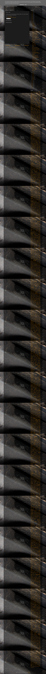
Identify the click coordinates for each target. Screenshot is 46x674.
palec (36, 406)
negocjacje (35, 359)
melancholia (32, 331)
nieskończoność (32, 371)
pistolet (39, 421)
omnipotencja (38, 396)
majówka (37, 319)
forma (39, 208)
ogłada (36, 393)
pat (38, 412)
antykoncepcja (35, 104)
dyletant (38, 179)
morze (35, 346)
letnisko (38, 308)
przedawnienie (38, 469)
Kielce (35, 267)
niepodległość (36, 368)
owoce (39, 404)
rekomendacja (35, 498)
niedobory (36, 362)
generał (37, 214)
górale (31, 223)
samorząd (39, 522)
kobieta (39, 272)
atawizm (32, 112)
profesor (39, 459)
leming (33, 308)
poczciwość (37, 427)
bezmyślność (35, 124)
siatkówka (37, 532)
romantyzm (34, 505)
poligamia (37, 435)
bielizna (39, 128)
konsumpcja (32, 287)
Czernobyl (32, 155)
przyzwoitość (34, 486)
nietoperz (36, 374)
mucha (34, 348)
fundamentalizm (32, 211)
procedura (34, 458)
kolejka (39, 274)
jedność (33, 254)
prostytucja (32, 463)
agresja (31, 95)
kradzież (37, 294)
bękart (31, 127)
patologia (32, 413)
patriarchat (35, 413)
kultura (36, 302)
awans (39, 115)
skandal (31, 535)
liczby (33, 310)
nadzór (36, 351)
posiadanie (34, 443)
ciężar (34, 148)
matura (33, 328)
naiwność (32, 353)
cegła (32, 140)
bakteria (33, 118)
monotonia (32, 345)
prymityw (36, 466)
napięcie (35, 354)
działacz (31, 185)
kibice (31, 267)
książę (33, 300)
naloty (37, 353)
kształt (39, 300)
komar (35, 276)
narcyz (34, 355)
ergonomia (39, 198)
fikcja (39, 205)
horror (35, 236)
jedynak (38, 254)
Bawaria (35, 121)
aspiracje (39, 110)
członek (35, 155)
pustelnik (31, 489)
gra (38, 223)
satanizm (32, 526)
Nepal (39, 359)
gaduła (39, 211)
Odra (36, 391)
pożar (33, 449)
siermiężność (33, 533)
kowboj (39, 293)
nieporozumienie (32, 369)
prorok (31, 462)
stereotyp (33, 552)
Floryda (31, 208)
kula (33, 302)
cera (37, 141)
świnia (13, 17)
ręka (34, 503)
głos (33, 217)
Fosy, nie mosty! (34, 38)
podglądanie (36, 428)
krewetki (36, 296)
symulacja (36, 561)
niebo (33, 361)
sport (31, 546)
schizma (34, 528)
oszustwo (32, 403)
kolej (37, 274)
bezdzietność (34, 123)
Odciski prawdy (34, 58)
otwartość (35, 404)
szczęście (32, 565)
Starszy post (26, 45)
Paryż (39, 411)
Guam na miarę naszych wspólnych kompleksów (35, 57)
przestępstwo (38, 476)
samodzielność (38, 520)
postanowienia (32, 444)
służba (31, 540)
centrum (34, 141)
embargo (36, 195)
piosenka (36, 420)
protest (35, 464)
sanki (38, 525)
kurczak (35, 303)
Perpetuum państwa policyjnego (36, 39)
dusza (35, 178)
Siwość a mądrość (34, 69)
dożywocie (39, 176)
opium (38, 398)
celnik (38, 140)
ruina (39, 514)
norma (36, 381)
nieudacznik (39, 374)
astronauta (32, 111)
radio (35, 491)
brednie (39, 135)
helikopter (37, 230)
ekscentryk (36, 190)
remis (33, 500)
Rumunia (31, 515)
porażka (32, 441)
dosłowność (35, 175)
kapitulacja (32, 261)
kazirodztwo (32, 266)
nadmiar (39, 350)
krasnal (34, 295)
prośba (35, 463)
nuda (34, 383)
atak (39, 111)
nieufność (36, 375)
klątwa (39, 269)
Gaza (36, 213)
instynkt (34, 246)
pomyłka (37, 438)
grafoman (32, 224)
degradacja (32, 160)
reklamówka (32, 498)
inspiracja (32, 246)
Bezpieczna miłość (34, 30)
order (39, 400)
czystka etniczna (36, 156)
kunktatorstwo (32, 303)
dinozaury (39, 168)
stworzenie (37, 556)
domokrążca (34, 173)
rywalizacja (36, 516)
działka (37, 185)
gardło (32, 212)
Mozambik (37, 347)
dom (37, 172)
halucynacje (37, 228)
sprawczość (32, 547)
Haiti (32, 228)
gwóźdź (39, 227)
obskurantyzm (39, 386)
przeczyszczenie (32, 469)
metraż (39, 332)
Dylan (34, 179)
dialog (33, 168)
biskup (37, 130)
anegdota (31, 102)
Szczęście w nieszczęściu (35, 65)
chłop (37, 144)
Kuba (31, 301)
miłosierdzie (32, 338)
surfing (31, 558)
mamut (35, 322)
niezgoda (39, 378)
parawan (33, 410)
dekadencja (34, 160)
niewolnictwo (38, 377)
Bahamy (39, 117)
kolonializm (37, 275)
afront (36, 94)
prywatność (39, 467)
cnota (39, 149)
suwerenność (32, 559)
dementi (39, 162)
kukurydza (32, 302)
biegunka (37, 128)
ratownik (37, 493)
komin (39, 277)
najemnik (34, 353)
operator (34, 398)
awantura (31, 116)
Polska (35, 437)
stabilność (38, 548)
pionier (33, 420)
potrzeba (32, 446)
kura (34, 303)
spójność (35, 546)
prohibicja (37, 460)
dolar (36, 172)
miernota (34, 335)
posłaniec (37, 443)
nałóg (39, 353)
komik (38, 277)
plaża (39, 423)
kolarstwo (33, 274)
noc (39, 380)
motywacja (34, 347)
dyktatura (32, 179)
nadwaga (32, 351)
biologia (34, 130)
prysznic (31, 467)
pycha (31, 490)
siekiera (31, 533)
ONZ (33, 397)
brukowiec (39, 136)
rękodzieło (36, 503)
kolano (31, 274)
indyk (34, 243)
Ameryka (32, 99)
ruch (38, 514)
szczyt (39, 565)
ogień (31, 393)
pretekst (33, 456)
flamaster (37, 207)
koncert (34, 282)
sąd (38, 526)
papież (31, 409)
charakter (32, 143)
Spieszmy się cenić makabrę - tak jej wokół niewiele (36, 32)
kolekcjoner (32, 275)
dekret (39, 160)
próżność (33, 466)
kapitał (37, 260)
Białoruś (33, 127)
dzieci (39, 185)
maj (33, 319)
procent (36, 458)
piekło (31, 417)
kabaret (34, 256)
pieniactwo (32, 418)
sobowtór (39, 541)
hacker (31, 228)
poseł (31, 443)
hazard (31, 230)
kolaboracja (37, 273)
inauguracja (33, 242)
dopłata (35, 174)
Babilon (34, 117)
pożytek (37, 449)
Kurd (37, 303)
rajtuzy (34, 492)
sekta (39, 529)
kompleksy (32, 279)
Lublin (31, 314)
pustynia (37, 489)
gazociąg (39, 213)
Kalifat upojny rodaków (35, 33)
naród (39, 355)
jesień (34, 255)
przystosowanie (35, 484)
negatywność (32, 359)
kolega (36, 274)
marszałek (35, 324)
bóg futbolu (35, 134)
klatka (34, 269)
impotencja (35, 241)
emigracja (32, 196)
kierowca (39, 267)
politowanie (32, 436)
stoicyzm (35, 553)
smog (34, 540)
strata (37, 554)
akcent (33, 95)
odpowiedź (32, 391)
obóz (36, 385)
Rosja (39, 505)
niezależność (36, 378)
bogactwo (32, 133)
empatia (39, 196)
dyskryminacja (38, 182)
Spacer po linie (34, 68)
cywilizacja (32, 152)
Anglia (38, 102)
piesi (39, 418)
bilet (35, 129)
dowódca (37, 176)
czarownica (35, 153)
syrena (36, 562)
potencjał (39, 445)
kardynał (39, 262)
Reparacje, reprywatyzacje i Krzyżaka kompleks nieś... (35, 63)
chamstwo (37, 142)
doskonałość (32, 175)
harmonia (39, 229)
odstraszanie (39, 391)
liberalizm (36, 309)
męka (37, 333)
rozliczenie (32, 509)
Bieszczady (32, 129)
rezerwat (31, 503)
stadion (34, 549)
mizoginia (32, 341)
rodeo (35, 504)
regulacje (31, 496)
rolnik (31, 505)
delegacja (31, 161)
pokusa (33, 434)
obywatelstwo (39, 387)
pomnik (31, 438)
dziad (33, 184)
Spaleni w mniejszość (34, 55)
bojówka (38, 133)
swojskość (39, 559)
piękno (31, 419)
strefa (33, 555)
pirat (35, 421)
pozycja (31, 449)
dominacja (32, 173)
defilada (35, 159)
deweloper (37, 166)
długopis (37, 169)
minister (39, 338)
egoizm (39, 188)
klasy (31, 269)
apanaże (36, 105)
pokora (39, 433)
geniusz (39, 214)
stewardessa (39, 552)
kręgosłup (38, 296)
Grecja (39, 224)
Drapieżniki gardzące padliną (35, 48)
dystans (37, 183)
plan (39, 422)
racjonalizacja (38, 490)
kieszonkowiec (32, 268)
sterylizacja (36, 552)
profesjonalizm (35, 459)
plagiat (38, 422)
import (39, 240)
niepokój (39, 368)
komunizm (35, 281)
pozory (39, 448)
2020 (32, 18)
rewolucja (38, 502)
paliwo (31, 407)
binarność (39, 129)
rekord (31, 499)
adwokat (39, 93)
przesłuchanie (34, 476)
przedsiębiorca (35, 470)
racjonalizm (32, 491)
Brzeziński (36, 137)
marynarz (34, 325)
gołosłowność (35, 220)
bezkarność (32, 124)
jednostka (31, 254)
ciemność (34, 147)
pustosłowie (34, 489)
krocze (39, 296)
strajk (33, 554)
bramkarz (38, 134)
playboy (38, 423)
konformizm (38, 283)
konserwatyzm (32, 286)
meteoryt (38, 332)
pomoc (34, 438)
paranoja (39, 409)
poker (33, 433)
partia (31, 411)
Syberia (31, 560)
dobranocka (34, 170)
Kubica (34, 301)
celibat (36, 140)
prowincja (32, 465)
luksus (34, 315)
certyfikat (31, 142)
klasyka (33, 269)
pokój (31, 434)
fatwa (35, 204)
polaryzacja (39, 434)
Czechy (39, 153)
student (31, 556)
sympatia (34, 561)
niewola (35, 377)
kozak (31, 294)
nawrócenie (36, 358)
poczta (39, 427)
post (39, 443)
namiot (31, 354)
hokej (39, 233)
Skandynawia (34, 535)
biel (38, 128)
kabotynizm (38, 256)
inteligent (31, 248)
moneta (34, 344)
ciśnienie (33, 149)
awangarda (37, 115)
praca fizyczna (32, 450)
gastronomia (39, 212)
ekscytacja (39, 190)
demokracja (38, 163)
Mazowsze (36, 328)
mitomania (36, 340)
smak (33, 540)
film (31, 206)
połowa (39, 437)
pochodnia (35, 426)
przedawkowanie (35, 469)
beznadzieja (39, 124)
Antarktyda (32, 104)
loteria (33, 313)
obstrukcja (32, 387)
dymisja (32, 180)
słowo (38, 538)
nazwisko (39, 358)
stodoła (33, 553)
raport (31, 493)
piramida (39, 420)
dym (39, 179)
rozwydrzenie (38, 512)
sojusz (39, 542)
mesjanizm (34, 332)
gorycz (35, 221)
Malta (36, 320)
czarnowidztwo (32, 153)
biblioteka (38, 127)
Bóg (33, 134)
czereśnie (39, 154)
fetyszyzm (38, 205)
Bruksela (32, 137)
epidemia (32, 198)
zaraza (15, 17)
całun (31, 140)
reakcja (39, 493)
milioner (37, 337)
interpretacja (32, 249)
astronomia (35, 111)
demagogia (39, 161)
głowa (38, 217)
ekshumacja (35, 191)
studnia (34, 556)
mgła (34, 334)
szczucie (36, 565)
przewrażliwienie (38, 479)
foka (35, 208)
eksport (39, 192)
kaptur (35, 261)
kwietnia (33, 75)
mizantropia (38, 340)
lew (39, 308)
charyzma (34, 143)
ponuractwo (39, 439)
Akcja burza (33, 54)
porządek (37, 442)
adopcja (34, 93)
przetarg (37, 478)
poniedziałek (34, 439)
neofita (37, 359)
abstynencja (34, 92)
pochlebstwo (32, 426)
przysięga (39, 483)
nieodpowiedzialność (33, 366)
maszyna (39, 326)
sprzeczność (32, 548)
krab (35, 294)
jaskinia (31, 253)
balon (39, 118)
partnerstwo (33, 411)
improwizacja (38, 241)
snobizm (35, 541)
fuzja (38, 211)
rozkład (33, 508)
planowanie (33, 423)
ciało (32, 146)
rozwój (36, 512)
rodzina (38, 504)
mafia (36, 318)
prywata (35, 467)
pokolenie (37, 433)
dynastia (35, 180)
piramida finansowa (33, 421)
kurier (38, 303)
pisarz (37, 421)
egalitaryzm (32, 188)
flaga (35, 207)
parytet (38, 411)
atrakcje (39, 112)
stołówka (38, 553)
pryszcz (39, 466)
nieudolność (32, 375)
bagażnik (36, 117)
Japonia (36, 252)
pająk (33, 406)
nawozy (34, 358)
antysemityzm (32, 105)
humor (37, 237)
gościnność (32, 222)
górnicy (33, 223)
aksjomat (39, 95)
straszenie (35, 554)
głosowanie (35, 217)
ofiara (38, 392)
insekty (39, 245)
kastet (39, 263)
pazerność (33, 414)
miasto (38, 334)
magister (31, 319)
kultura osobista (38, 302)
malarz (39, 319)
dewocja (39, 166)
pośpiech (37, 444)
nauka (31, 358)
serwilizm (32, 532)
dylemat (36, 179)
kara (39, 261)
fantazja (34, 203)
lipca (33, 72)
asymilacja (38, 111)
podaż (34, 428)
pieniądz (34, 418)
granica (34, 224)
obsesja (36, 386)
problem (39, 457)
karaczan (35, 262)
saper (39, 525)
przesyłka (34, 477)
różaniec (33, 514)
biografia (31, 130)
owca (37, 404)
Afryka (38, 94)
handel (31, 229)
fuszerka (35, 211)
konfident (31, 283)
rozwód (34, 512)
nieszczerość (39, 372)
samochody (32, 520)
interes (36, 248)
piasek (38, 416)
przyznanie (32, 486)
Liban (33, 309)
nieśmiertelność (38, 373)
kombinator (39, 276)
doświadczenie (38, 175)
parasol (31, 410)
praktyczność (37, 451)
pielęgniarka (33, 417)
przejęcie (35, 471)
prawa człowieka (33, 452)
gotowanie (35, 222)
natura (36, 357)
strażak (31, 555)
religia (39, 499)
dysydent (31, 184)
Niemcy (36, 364)
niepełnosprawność (38, 367)
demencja (36, 162)
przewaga (39, 478)
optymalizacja (35, 400)
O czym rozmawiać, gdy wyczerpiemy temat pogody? (36, 52)
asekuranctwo (33, 110)
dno (38, 169)
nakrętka (36, 353)
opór (31, 400)
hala (35, 228)
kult (34, 302)
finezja (37, 206)
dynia (37, 180)
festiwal (36, 205)
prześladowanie (34, 478)
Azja (39, 116)
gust (32, 227)
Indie (36, 242)
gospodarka (38, 221)
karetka (31, 263)
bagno (37, 117)
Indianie (35, 242)
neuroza (36, 360)
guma (31, 227)
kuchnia (37, 301)
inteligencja (38, 247)
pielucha (39, 417)
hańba (33, 229)
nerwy (34, 360)
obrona (31, 386)
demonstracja (32, 164)
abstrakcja (32, 92)
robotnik (31, 504)
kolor (39, 275)
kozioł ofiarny (33, 294)
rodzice (36, 504)
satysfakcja (36, 526)
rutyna (36, 515)
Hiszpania (34, 233)
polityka (35, 436)
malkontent (32, 320)
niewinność (32, 377)
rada (34, 491)
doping (34, 174)
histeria (39, 232)
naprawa (31, 355)
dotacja (31, 176)
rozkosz (39, 508)
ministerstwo (32, 339)
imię (39, 239)
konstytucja (36, 286)
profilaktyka (32, 460)
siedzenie (39, 532)
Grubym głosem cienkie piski (35, 49)
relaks (34, 499)
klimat (35, 271)
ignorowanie (32, 239)
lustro (37, 315)
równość (32, 513)
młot (38, 341)
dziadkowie (36, 184)
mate (31, 327)
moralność (37, 345)
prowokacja (37, 465)
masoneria (33, 326)
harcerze (37, 229)
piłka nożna (38, 419)
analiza (35, 101)
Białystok (36, 127)
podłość (36, 429)
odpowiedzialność (38, 390)
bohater (34, 133)
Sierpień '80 (38, 533)
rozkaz (31, 508)
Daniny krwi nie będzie (35, 47)
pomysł (39, 438)
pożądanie (35, 449)
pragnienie (35, 451)
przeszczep (36, 477)
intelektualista (35, 247)
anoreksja (35, 103)
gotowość (37, 222)
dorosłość (39, 174)
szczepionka (35, 564)
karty (35, 263)
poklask (35, 433)
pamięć (36, 407)
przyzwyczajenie (38, 486)
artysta (36, 109)
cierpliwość (32, 148)
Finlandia (39, 206)
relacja (33, 499)
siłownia (34, 534)
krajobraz (39, 294)
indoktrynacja (39, 242)
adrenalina (37, 93)
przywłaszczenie (34, 485)
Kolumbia (32, 276)
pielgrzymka (36, 417)
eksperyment (36, 192)
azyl (31, 117)
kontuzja (34, 289)
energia (34, 197)
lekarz (39, 306)
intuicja (39, 249)
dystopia (39, 183)
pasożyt (33, 412)
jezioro (35, 255)
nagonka (31, 352)
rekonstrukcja (38, 498)
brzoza (38, 137)
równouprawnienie (35, 513)
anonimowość (32, 103)
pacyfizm (39, 405)
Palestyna (39, 406)
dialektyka (32, 168)
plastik (36, 423)
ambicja (39, 98)
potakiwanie (37, 445)
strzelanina (39, 555)
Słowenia (31, 538)
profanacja (32, 459)
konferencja (39, 282)
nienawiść (38, 365)
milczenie (35, 337)
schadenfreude (32, 528)
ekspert (34, 192)
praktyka (39, 451)
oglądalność (33, 393)
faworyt (39, 204)
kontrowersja (39, 288)
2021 (32, 17)
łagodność (32, 316)
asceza (31, 110)
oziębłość (35, 405)
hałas (39, 228)
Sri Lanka (36, 548)
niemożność (32, 365)
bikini (33, 129)
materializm (37, 327)
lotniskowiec (38, 313)
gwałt (33, 227)
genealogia (35, 214)
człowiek (38, 155)
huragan (39, 237)
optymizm (37, 400)
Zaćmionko (33, 40)
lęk (32, 309)
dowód (34, 176)
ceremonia (39, 141)
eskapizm (37, 199)
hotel (37, 236)
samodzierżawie (32, 521)
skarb (37, 535)
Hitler (36, 233)
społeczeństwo (32, 545)
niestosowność (32, 372)
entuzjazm (39, 197)
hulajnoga (39, 236)
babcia (32, 117)
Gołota (37, 220)
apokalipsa (38, 106)
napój (39, 354)
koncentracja (39, 281)
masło (31, 326)
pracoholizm (36, 450)
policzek (34, 435)
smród (37, 540)
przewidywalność (32, 479)
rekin (34, 497)
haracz (35, 229)
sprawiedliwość (35, 547)
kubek (32, 301)
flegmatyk (39, 207)
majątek (35, 319)
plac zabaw (34, 422)
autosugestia (35, 115)
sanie (34, 525)
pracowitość (39, 450)
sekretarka (34, 529)
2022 (32, 16)
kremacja (32, 296)
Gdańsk (33, 214)
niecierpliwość (32, 362)
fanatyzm (32, 203)
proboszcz (32, 458)
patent (39, 412)
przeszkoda (39, 477)
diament (35, 168)
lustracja (36, 315)
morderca (32, 346)
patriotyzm (38, 413)
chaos (39, 142)
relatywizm (37, 499)
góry (35, 223)
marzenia (36, 325)
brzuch (39, 137)
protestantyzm (39, 464)
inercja (39, 243)
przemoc (32, 474)
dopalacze (32, 174)
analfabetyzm (32, 101)
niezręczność (36, 379)
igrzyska (34, 239)
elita (37, 194)
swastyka (35, 559)
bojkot (36, 133)
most (39, 346)
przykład (35, 482)
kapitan (39, 260)
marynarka (32, 325)
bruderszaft (36, 136)
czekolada (37, 154)
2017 (32, 22)
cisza (31, 149)
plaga (36, 422)
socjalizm (35, 542)
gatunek (33, 213)
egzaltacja (32, 189)
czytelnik (32, 157)
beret (39, 121)
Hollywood (35, 234)
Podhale (39, 428)
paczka (31, 406)
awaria (33, 116)
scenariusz (36, 527)
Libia (37, 309)
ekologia (39, 189)
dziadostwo (39, 184)
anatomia (39, 101)
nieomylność (39, 366)
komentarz (32, 277)
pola (34, 434)
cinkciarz (39, 148)
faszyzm (32, 204)
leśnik (36, 308)
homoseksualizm (36, 235)
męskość (39, 333)
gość (33, 222)
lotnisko (35, 313)
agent (39, 94)
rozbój (39, 506)
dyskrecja (35, 182)
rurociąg (34, 515)
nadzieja (34, 351)
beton (33, 122)
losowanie (32, 313)
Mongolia (37, 344)
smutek (39, 540)
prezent (39, 456)
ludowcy (39, 314)
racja (36, 490)
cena (39, 140)
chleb (36, 144)
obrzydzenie (34, 386)
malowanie (34, 320)
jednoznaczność (36, 254)
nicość (31, 361)
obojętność (32, 385)
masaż (38, 325)
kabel (35, 256)
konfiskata (34, 283)
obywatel (36, 387)
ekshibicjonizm (32, 191)
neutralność (39, 360)
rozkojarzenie (36, 508)
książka (35, 300)
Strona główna (17, 45)
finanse (35, 206)
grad (39, 223)
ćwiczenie (34, 157)
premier (38, 455)
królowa (39, 297)
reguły (36, 496)
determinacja (32, 166)
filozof (33, 206)
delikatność (36, 161)
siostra (36, 534)
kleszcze (35, 270)
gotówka (39, 222)
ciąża (37, 146)
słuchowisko (32, 539)
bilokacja (37, 129)
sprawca (39, 546)
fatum (34, 204)
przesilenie (32, 476)
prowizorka (34, 465)
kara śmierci (32, 262)
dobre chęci (37, 170)
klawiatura (38, 269)
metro (31, 333)
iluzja (38, 239)
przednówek (32, 470)
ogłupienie (38, 393)
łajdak (34, 316)
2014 (32, 83)
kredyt (39, 295)
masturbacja (36, 326)
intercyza (34, 248)
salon (34, 519)
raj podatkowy (32, 492)
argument (35, 108)
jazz (35, 253)
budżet (38, 138)
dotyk (33, 176)
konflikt (36, 283)
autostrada (32, 115)
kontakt (36, 287)
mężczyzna (32, 334)
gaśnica (31, 213)
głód (39, 217)
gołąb (31, 220)
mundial (36, 348)
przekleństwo (32, 472)
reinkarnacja (32, 497)
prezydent (32, 457)
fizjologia (31, 207)
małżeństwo (35, 321)
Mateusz (39, 327)
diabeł (39, 167)
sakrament (32, 519)
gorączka (39, 220)
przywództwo (38, 485)
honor (33, 236)
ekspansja (32, 192)
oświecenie (32, 404)
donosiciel (39, 173)
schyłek (39, 528)
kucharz (36, 301)
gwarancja (35, 227)
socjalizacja (32, 542)
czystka (33, 156)
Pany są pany (33, 43)
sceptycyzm (39, 527)
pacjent (37, 405)
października (34, 25)
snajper (33, 541)
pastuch (35, 412)
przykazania (32, 482)
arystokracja (39, 109)
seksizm (38, 529)
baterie (31, 121)
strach (31, 554)
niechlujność (39, 361)
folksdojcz (38, 208)
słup (33, 539)
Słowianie (34, 538)
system (39, 562)
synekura (34, 562)
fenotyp (34, 205)
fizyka (33, 207)
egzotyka (36, 189)
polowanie (32, 437)
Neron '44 (33, 70)
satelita (33, 526)
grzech (33, 226)
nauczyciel (39, 357)
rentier (37, 500)
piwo (31, 422)
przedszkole (32, 471)
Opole (39, 398)
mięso (11, 17)
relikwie (31, 500)
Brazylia (36, 135)
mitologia (34, 340)
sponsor (36, 545)
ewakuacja (39, 201)
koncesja (36, 282)
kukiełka (39, 301)
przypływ (34, 483)
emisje (35, 196)
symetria (39, 560)
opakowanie (35, 397)
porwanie (35, 442)
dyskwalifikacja (32, 183)
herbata (39, 230)
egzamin (34, 189)
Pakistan (35, 406)
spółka (37, 546)
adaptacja (39, 92)
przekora (39, 472)
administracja (32, 93)
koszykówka (34, 293)
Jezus (37, 255)
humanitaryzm (32, 237)
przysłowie (32, 484)
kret (33, 296)
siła (32, 534)
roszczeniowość (32, 506)
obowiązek (34, 385)
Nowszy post (8, 45)
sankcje (36, 525)
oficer (39, 392)
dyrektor (36, 181)
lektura (31, 308)
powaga (37, 446)
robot (39, 503)
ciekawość (39, 146)
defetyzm (32, 159)
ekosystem (32, 190)
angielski (35, 102)
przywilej (32, 485)
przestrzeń (32, 477)
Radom (37, 491)
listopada (33, 24)
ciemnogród (32, 147)
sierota (36, 533)
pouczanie (34, 446)
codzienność (32, 150)
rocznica (33, 504)
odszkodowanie (32, 392)
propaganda (36, 461)
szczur (38, 565)
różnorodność (35, 514)
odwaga (35, 392)
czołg (39, 155)
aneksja (33, 102)
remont (34, 500)
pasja (31, 412)
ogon (39, 393)
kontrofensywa (32, 288)
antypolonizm (39, 104)
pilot (34, 419)
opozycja (39, 399)
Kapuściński (38, 261)
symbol (37, 560)
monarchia (32, 344)
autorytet (39, 114)
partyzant (36, 411)
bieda (31, 128)
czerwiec (34, 155)
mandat (37, 322)
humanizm (35, 237)
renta (36, 500)
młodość (34, 341)
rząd (39, 516)
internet (39, 248)
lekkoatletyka (35, 307)
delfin (33, 161)
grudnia (33, 23)
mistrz (39, 339)
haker (34, 228)
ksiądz (31, 300)
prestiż (31, 456)
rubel (37, 514)
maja (33, 74)
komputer (39, 280)
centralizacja (32, 141)
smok (36, 540)
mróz (32, 348)
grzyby (38, 226)
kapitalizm (34, 260)
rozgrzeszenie (39, 507)
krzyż (36, 299)
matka (31, 328)
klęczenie (37, 270)
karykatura (38, 263)
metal (36, 332)
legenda (34, 306)
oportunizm (33, 399)
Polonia (39, 436)
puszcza (39, 489)
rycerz (38, 515)
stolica (36, 553)
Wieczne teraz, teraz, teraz (35, 59)
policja (32, 435)
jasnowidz (34, 253)
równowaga (39, 513)
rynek (31, 516)
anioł (39, 102)
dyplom (39, 180)
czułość (31, 156)
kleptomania (33, 270)
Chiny (33, 144)
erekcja (37, 198)
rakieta (37, 492)
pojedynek (32, 433)
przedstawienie (38, 470)
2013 (32, 84)
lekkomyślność (38, 307)
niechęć (36, 361)
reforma (34, 495)
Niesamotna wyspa (34, 29)
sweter (37, 559)
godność (35, 219)
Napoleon (38, 354)
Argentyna (32, 108)
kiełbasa (37, 267)
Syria (37, 562)
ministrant (35, 339)
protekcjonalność (38, 463)
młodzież (37, 341)
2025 (32, 12)
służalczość (39, 539)
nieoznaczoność (32, 367)
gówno (37, 223)
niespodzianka (36, 371)
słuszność (37, 539)
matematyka (33, 327)
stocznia (31, 553)
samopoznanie (36, 522)
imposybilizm (32, 241)
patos (33, 413)
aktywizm (36, 96)
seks (35, 529)
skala (39, 534)
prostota (39, 462)
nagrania (36, 352)
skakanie (38, 534)
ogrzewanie (37, 394)
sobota (37, 541)
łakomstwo (36, 316)
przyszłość (38, 484)
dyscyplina (39, 181)
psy (34, 487)
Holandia (32, 234)
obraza (39, 385)
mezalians (33, 333)
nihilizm (39, 379)
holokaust (39, 234)
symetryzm (32, 561)
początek (35, 427)
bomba (31, 134)
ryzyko (38, 516)
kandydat (35, 259)
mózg (39, 347)
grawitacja (37, 224)
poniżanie (37, 439)
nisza (37, 380)
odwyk (36, 392)
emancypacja (33, 195)
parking (36, 410)
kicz (33, 267)
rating (35, 493)
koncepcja (32, 282)
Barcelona (36, 120)
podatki (31, 428)
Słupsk (35, 539)
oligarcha (32, 396)
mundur (38, 348)
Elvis (31, 195)
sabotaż (35, 518)
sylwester (33, 560)
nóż (32, 383)
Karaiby (37, 262)
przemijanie (38, 473)
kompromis (32, 280)
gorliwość (32, 221)
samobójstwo (38, 519)
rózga (31, 514)
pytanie (33, 490)
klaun (35, 269)
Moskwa (37, 346)
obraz (38, 385)
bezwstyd (34, 126)
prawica (36, 453)
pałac (34, 407)
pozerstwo (35, 448)
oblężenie (37, 384)
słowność (36, 538)
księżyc (37, 300)
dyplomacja (33, 181)
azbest (35, 116)
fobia (34, 208)
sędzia (33, 532)
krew (34, 296)
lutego (33, 78)
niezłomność (32, 379)
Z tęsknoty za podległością (35, 34)
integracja (32, 247)
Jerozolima (32, 255)
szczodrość (34, 565)
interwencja (36, 249)
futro (37, 211)
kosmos (36, 292)
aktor (31, 96)
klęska (39, 270)
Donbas (36, 173)
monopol (39, 344)
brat (39, 134)
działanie (34, 185)
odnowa (31, 390)
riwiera (38, 503)
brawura (34, 135)
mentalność (32, 332)
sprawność (39, 547)
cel (34, 140)
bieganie (33, 128)
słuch (39, 538)
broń (32, 136)
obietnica (35, 384)
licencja (39, 309)
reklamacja (39, 497)
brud (34, 136)
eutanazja (36, 201)
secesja (31, 529)
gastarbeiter (36, 212)
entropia (37, 197)
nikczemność (34, 380)
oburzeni (34, 387)
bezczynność (39, 122)
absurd (37, 92)
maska (39, 325)
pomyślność (32, 439)
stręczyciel (36, 555)
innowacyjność (35, 245)
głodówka (32, 217)
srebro (33, 548)
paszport (37, 412)
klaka (38, 268)
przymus (39, 482)
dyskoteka (32, 182)
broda (31, 136)
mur (39, 348)
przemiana (36, 473)
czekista (35, 154)
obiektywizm (32, 384)
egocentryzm (36, 188)
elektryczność (32, 194)
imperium (37, 240)
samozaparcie (32, 525)
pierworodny (37, 418)
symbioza (35, 560)
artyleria (34, 109)
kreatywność (37, 295)
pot (34, 445)
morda (39, 345)
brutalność (34, 137)
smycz (31, 541)
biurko (39, 130)
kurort (39, 303)
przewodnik (35, 479)
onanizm (32, 397)
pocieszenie (32, 427)
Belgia (38, 121)
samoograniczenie (32, 522)
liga (35, 310)
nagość (34, 352)
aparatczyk (39, 105)
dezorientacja (37, 167)
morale (34, 345)
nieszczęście (32, 373)
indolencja (32, 243)
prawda (39, 452)
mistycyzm (32, 340)
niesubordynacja (35, 372)
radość (38, 491)
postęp (35, 444)
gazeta (37, 213)
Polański (36, 434)
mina (36, 338)
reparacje (39, 500)
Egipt (34, 188)
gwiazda (38, 227)
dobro (39, 170)
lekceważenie (32, 307)
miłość (35, 338)
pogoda (34, 432)
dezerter (31, 167)
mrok (31, 348)
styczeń (39, 556)
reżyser (33, 503)
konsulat (39, 286)
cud (37, 150)
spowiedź (33, 546)
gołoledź (33, 220)
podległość (32, 429)
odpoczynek (34, 390)
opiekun (36, 398)
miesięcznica (38, 335)
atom (37, 112)
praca (39, 449)
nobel (38, 380)
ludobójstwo (36, 314)
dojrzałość (32, 172)
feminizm (32, 205)
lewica (31, 309)
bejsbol (37, 121)
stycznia (33, 79)
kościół (36, 293)
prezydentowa (35, 457)
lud (33, 314)
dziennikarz (37, 186)
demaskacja (32, 162)
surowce (34, 558)
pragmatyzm (32, 451)
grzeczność (35, 226)
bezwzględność (37, 126)
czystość (39, 156)
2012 (32, 85)
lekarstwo (37, 306)
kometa (36, 277)
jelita (39, 254)
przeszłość (32, 478)
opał (37, 397)
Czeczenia (32, 154)
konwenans (36, 289)
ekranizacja (34, 190)
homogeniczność (32, 235)
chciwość (37, 143)
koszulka (31, 293)
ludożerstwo (32, 315)
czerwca (33, 73)
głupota (34, 218)
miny (36, 339)
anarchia (37, 101)
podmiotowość (38, 429)
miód (37, 339)
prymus (37, 466)
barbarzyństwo (32, 120)
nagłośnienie (39, 351)
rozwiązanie (32, 512)
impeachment (34, 240)
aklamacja (37, 95)
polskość (37, 437)
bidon (39, 127)
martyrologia (38, 324)
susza (39, 558)
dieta (8, 17)
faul (36, 204)
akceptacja (35, 95)
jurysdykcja (32, 256)
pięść (33, 419)
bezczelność (35, 122)
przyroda (37, 483)
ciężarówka (37, 148)
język (39, 255)
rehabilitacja (39, 496)
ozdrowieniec (32, 405)
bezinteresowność (38, 123)
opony (31, 399)
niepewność (32, 368)
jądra (36, 253)
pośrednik (39, 444)
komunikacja (32, 281)
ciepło (37, 147)
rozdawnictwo (35, 507)
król (33, 297)
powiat (39, 446)
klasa (39, 268)
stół (39, 553)
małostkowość (38, 320)
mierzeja (36, 335)
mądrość (38, 328)
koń (10, 17)
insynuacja (39, 246)
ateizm (33, 112)
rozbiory (37, 506)
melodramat (35, 331)
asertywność (36, 110)
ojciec (39, 394)
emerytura (38, 195)
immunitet (32, 240)
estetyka (39, 199)
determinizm (35, 166)
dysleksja (35, 183)
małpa (31, 321)
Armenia (39, 108)
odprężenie (35, 391)
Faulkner (38, 204)
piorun (34, 420)
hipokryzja (32, 232)
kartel (34, 263)
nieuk (39, 375)
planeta (31, 423)
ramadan (39, 492)
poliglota (39, 435)
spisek (35, 544)
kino (37, 268)
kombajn (37, 276)
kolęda (34, 275)
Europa (32, 201)
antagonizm (38, 103)
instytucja (37, 246)
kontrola (36, 288)
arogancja (32, 109)
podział (32, 431)
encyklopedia (32, 197)
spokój (39, 544)
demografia (32, 163)
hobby (38, 233)
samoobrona (39, 521)
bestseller (31, 122)
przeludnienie (33, 473)
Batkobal (33, 121)
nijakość (31, 380)
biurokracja (32, 131)
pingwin (31, 420)
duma (33, 178)
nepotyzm (32, 360)
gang (31, 212)
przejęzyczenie (38, 471)
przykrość (37, 482)
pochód (37, 426)
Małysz (33, 321)
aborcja (39, 91)
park (34, 410)
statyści (31, 552)
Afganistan (33, 94)
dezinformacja (34, 167)
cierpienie (39, 147)
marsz (33, 324)
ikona (36, 239)
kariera (33, 263)
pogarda (32, 432)
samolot (35, 521)
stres (34, 555)
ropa (36, 505)
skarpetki (39, 535)
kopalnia (39, 290)
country (34, 150)
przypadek (32, 483)
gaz (34, 213)
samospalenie (32, 523)
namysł (33, 354)
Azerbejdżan (37, 116)
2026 (32, 11)
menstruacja (39, 331)
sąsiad (34, 527)
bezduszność (32, 123)
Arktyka (37, 108)
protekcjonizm (32, 464)
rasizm (33, 493)
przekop (36, 472)
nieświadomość (32, 374)
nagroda (39, 352)
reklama (36, 497)
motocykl (32, 347)
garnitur (34, 212)
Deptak (33, 46)
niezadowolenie (32, 378)
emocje (37, 196)
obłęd (39, 384)
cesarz (34, 142)
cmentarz (37, 149)
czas (37, 153)
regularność (34, 496)
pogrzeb (39, 432)
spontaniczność (38, 545)
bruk (37, 136)
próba (39, 465)
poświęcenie (32, 445)
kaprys (34, 261)
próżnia (31, 466)
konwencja (39, 289)
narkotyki (36, 355)
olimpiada (35, 396)
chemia (39, 143)
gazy (31, 214)
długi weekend (33, 169)
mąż (39, 328)
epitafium (35, 198)
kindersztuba (35, 268)
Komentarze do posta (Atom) (12, 47)
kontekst (39, 287)
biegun (35, 128)
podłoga (34, 429)
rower (35, 506)
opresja (32, 400)
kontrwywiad (32, 289)
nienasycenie (35, 365)
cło (35, 149)
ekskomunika (39, 191)
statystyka (38, 551)
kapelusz (31, 260)
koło (33, 276)
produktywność (38, 458)
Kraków (31, 295)
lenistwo (35, 308)
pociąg (39, 426)
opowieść (36, 399)
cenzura (36, 141)
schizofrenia (37, 528)
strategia (39, 554)
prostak (33, 462)
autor (36, 114)
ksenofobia (39, 299)
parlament (38, 410)
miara (35, 334)
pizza (32, 422)
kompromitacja (36, 280)
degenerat (39, 159)
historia (32, 233)
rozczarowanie (32, 507)
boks (39, 133)
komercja (34, 277)
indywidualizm (37, 243)
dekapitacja (37, 160)
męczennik (36, 333)
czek (33, 154)
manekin (39, 322)
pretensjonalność (36, 456)
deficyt (33, 159)
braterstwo (32, 135)
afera (31, 94)
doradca (37, 174)
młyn (39, 341)
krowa (31, 297)
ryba (37, 515)
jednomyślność (38, 253)
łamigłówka (39, 316)
